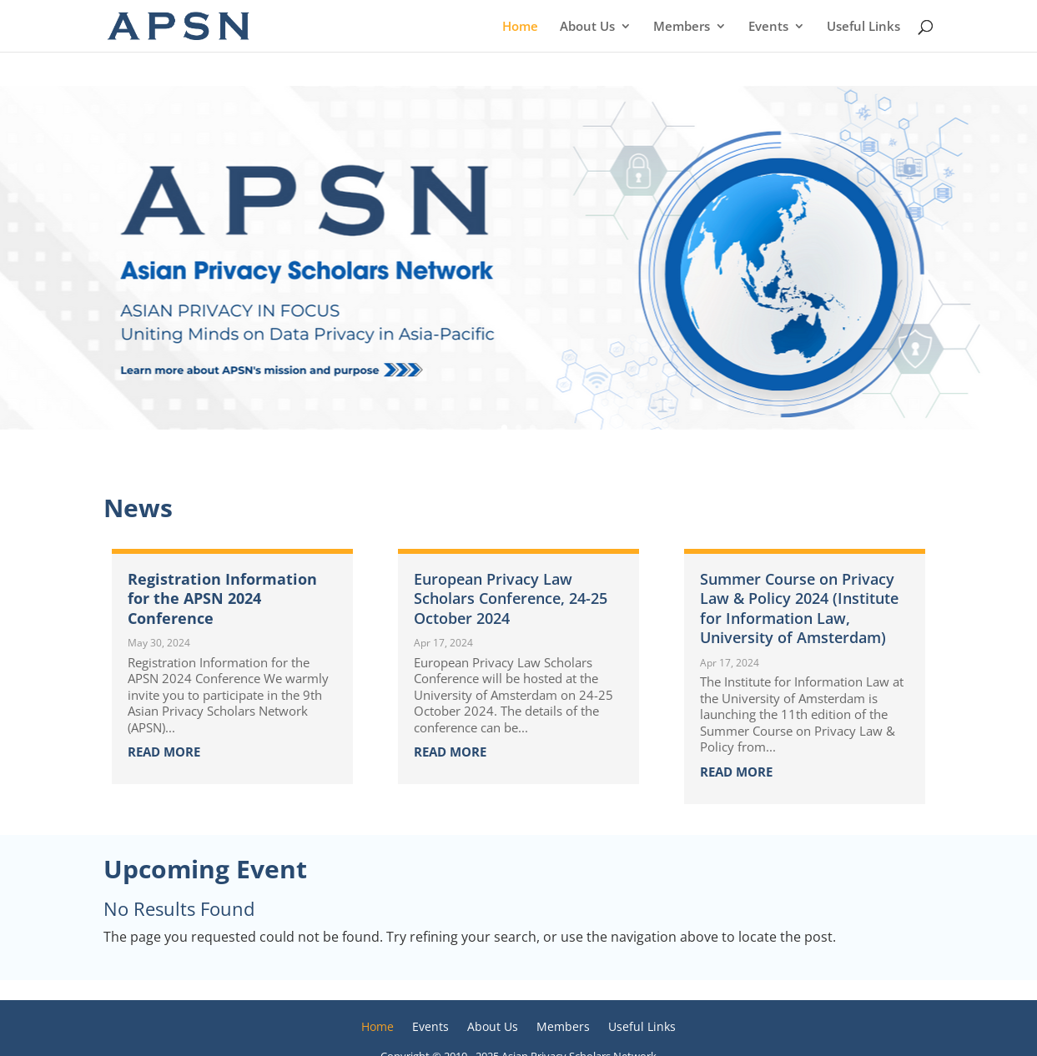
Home (520, 27)
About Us (587, 27)
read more (164, 751)
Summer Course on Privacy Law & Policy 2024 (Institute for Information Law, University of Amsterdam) (799, 608)
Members (681, 27)
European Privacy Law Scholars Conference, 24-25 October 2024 (510, 598)
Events (768, 27)
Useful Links (863, 27)
